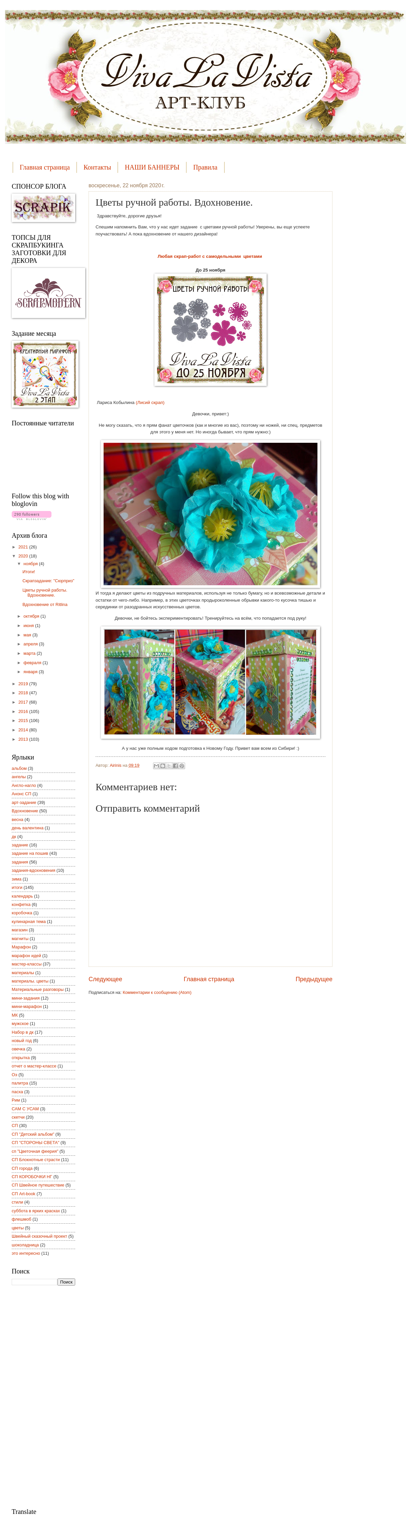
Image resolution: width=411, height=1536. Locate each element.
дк (14, 836)
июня (29, 625)
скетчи (18, 1117)
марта (29, 653)
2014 (23, 729)
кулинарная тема (29, 921)
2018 (23, 692)
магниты (20, 938)
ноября (31, 563)
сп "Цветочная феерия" (35, 1151)
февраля (32, 662)
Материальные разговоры (37, 989)
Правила (205, 167)
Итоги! (28, 571)
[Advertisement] (38, 1396)
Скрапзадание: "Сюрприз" (48, 580)
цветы (18, 1227)
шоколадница (25, 1244)
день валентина (27, 827)
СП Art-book (23, 1193)
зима (16, 879)
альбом (19, 768)
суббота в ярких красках (36, 1210)
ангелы (19, 776)
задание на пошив (30, 853)
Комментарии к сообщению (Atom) (157, 992)
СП (15, 1125)
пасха (17, 1091)
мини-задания (26, 998)
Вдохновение (25, 810)
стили (17, 1202)
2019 (23, 683)
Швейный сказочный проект (39, 1236)
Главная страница (45, 167)
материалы (23, 972)
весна (17, 819)
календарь (22, 896)
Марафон (21, 946)
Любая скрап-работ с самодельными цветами (210, 256)
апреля (31, 643)
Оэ (14, 1074)
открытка (21, 1057)
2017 (23, 702)
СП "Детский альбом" (33, 1134)
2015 (23, 720)
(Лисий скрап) (150, 402)
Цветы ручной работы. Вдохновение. (44, 593)
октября (31, 616)
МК (15, 1015)
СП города (22, 1168)
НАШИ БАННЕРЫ (152, 167)
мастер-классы (26, 963)
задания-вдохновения (33, 870)
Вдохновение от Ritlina (44, 604)
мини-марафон (27, 1006)
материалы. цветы (30, 981)
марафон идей (26, 955)
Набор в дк (22, 1032)
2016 (23, 711)
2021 (23, 546)
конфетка (21, 904)
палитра (20, 1083)
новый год (22, 1040)
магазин (20, 929)
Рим (16, 1100)
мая (27, 634)
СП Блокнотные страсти (36, 1159)
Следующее (105, 979)
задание (20, 844)
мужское (20, 1023)
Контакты (97, 167)
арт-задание (24, 802)
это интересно (26, 1253)
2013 (23, 739)
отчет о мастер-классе (34, 1065)
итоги (17, 887)
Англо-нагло (24, 785)
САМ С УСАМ (25, 1108)
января (31, 671)
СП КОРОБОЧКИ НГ (32, 1176)
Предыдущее (314, 979)
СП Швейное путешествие (38, 1185)
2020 (23, 555)
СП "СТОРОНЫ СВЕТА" (35, 1142)
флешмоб (21, 1219)
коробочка (22, 912)
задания (20, 861)
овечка (18, 1048)
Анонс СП (21, 793)
